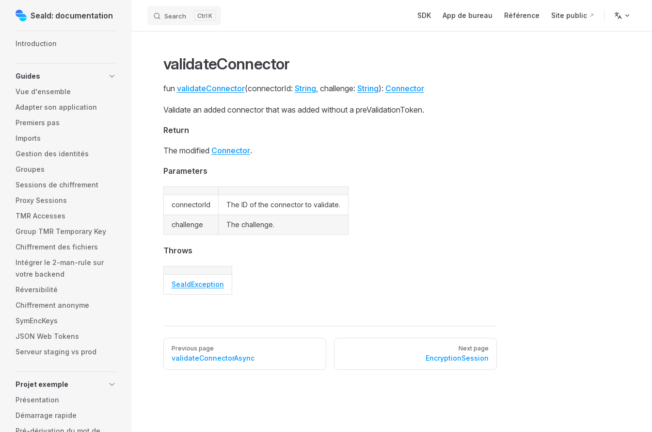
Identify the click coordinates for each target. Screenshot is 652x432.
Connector (404, 88)
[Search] (184, 15)
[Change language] (622, 15)
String (305, 88)
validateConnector (211, 88)
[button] (66, 76)
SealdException (198, 284)
